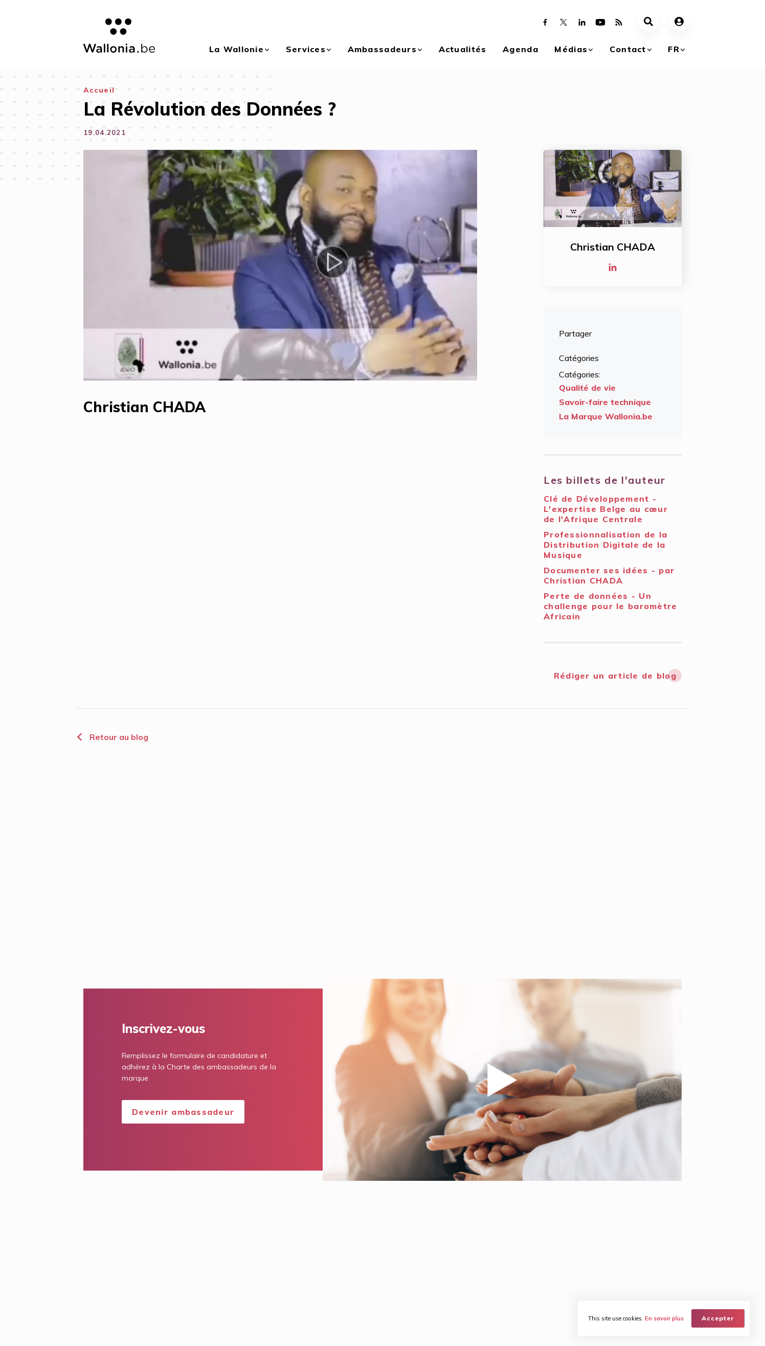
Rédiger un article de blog (615, 675)
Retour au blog (112, 737)
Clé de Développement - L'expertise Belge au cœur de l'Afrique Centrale (606, 508)
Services (306, 49)
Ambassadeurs (382, 49)
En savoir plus (664, 1318)
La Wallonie (236, 49)
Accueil (99, 90)
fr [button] (674, 49)
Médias (571, 49)
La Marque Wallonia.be (605, 416)
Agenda (520, 49)
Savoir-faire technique (605, 402)
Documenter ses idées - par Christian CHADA (609, 575)
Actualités (463, 49)
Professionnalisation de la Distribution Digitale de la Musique (605, 544)
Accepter (718, 1318)
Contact (628, 49)
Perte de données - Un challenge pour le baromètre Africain (611, 606)
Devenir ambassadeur (183, 1112)
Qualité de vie (587, 388)
